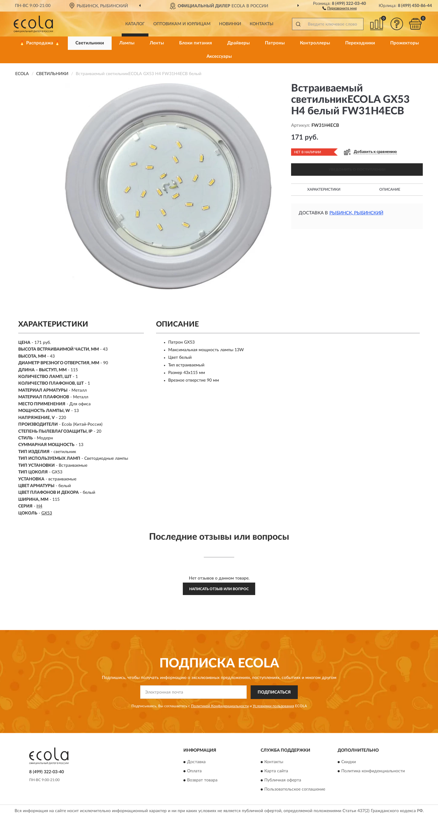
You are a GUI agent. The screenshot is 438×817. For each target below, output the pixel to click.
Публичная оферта (282, 780)
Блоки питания (195, 43)
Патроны (275, 43)
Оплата (194, 771)
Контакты (261, 24)
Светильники (89, 43)
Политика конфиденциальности (373, 771)
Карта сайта (276, 771)
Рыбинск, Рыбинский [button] (356, 213)
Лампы (126, 43)
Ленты (157, 43)
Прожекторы (404, 43)
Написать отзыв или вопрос (219, 589)
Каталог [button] (135, 24)
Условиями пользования (273, 706)
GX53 (46, 513)
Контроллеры (315, 43)
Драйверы (238, 43)
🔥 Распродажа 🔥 (39, 43)
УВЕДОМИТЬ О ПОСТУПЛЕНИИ (356, 169)
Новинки (230, 24)
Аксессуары (219, 56)
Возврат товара (202, 780)
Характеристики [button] (323, 189)
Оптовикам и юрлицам (181, 24)
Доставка (196, 762)
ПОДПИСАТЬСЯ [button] (274, 692)
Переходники (360, 43)
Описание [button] (389, 189)
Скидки (348, 762)
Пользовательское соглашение (294, 790)
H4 (39, 506)
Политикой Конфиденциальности (220, 706)
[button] (339, 8)
